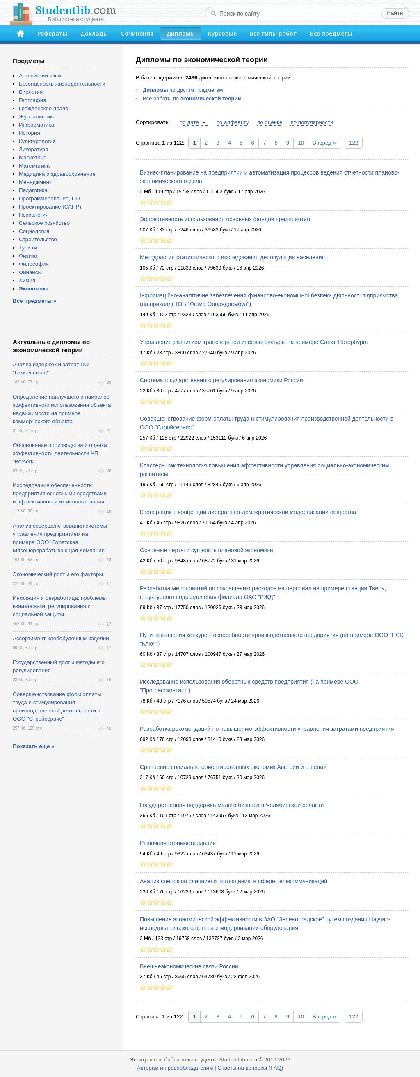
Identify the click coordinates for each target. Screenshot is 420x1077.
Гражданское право (43, 108)
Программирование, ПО (49, 198)
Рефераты (52, 33)
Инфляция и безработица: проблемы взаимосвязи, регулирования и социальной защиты (60, 606)
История (29, 133)
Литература (33, 149)
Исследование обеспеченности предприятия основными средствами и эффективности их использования (60, 493)
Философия (34, 264)
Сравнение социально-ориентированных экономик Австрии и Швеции (233, 767)
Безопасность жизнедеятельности (62, 84)
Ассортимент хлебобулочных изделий (61, 638)
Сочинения (137, 33)
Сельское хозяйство (44, 223)
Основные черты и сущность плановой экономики (206, 550)
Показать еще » (33, 746)
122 (353, 143)
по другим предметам (183, 90)
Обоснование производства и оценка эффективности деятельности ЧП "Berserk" (60, 453)
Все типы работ (273, 33)
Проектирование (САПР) (50, 207)
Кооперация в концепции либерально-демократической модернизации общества (248, 512)
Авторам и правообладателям (175, 1068)
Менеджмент (35, 182)
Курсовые (222, 33)
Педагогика (33, 190)
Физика (28, 256)
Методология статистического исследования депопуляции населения (232, 257)
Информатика (36, 125)
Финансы (30, 272)
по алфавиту (233, 122)
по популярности (311, 122)
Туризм (28, 248)
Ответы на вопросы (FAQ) (250, 1068)
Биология (31, 92)
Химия (27, 280)
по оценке (269, 122)
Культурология (37, 141)
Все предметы (331, 33)
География (32, 100)
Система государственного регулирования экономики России (221, 380)
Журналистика (37, 116)
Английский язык (40, 76)
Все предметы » (34, 301)
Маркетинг (32, 157)
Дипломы (181, 33)
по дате (189, 122)
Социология (34, 231)
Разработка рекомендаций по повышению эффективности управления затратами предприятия (267, 729)
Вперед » (324, 143)
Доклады (94, 33)
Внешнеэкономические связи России (189, 966)
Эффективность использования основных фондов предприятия (225, 219)
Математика (34, 166)
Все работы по (192, 98)
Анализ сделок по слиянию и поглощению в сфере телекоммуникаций (233, 881)
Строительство (38, 239)
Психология (33, 215)
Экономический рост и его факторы (58, 574)
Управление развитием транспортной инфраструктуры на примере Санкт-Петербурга (254, 342)
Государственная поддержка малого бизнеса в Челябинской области (232, 805)
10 (301, 143)
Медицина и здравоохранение (57, 174)
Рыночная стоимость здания (178, 843)
